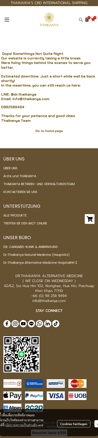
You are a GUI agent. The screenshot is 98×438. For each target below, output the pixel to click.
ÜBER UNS (10, 168)
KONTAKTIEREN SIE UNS (20, 192)
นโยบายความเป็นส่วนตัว (21, 425)
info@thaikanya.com (30, 99)
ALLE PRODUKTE (15, 215)
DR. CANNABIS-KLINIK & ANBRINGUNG (30, 247)
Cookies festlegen (73, 424)
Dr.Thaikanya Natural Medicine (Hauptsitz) (36, 254)
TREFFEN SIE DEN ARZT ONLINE (25, 223)
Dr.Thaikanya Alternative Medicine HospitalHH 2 (40, 262)
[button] (81, 19)
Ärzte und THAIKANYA (19, 176)
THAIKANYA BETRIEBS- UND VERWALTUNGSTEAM (39, 184)
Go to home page (49, 131)
